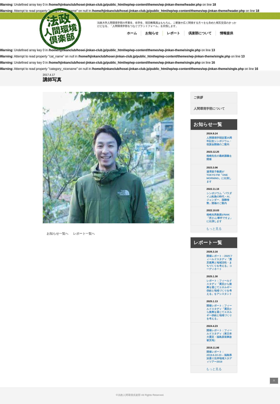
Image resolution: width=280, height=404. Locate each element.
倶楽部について (200, 33)
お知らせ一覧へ (57, 233)
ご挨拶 (198, 97)
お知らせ (151, 33)
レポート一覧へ (84, 233)
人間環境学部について (209, 108)
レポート (173, 33)
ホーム (132, 33)
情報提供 (226, 33)
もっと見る (214, 228)
